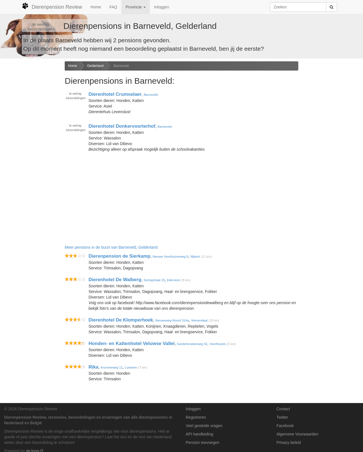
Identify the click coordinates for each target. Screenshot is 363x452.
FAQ (113, 7)
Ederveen (173, 280)
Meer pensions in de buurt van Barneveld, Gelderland (111, 247)
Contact (283, 409)
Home (95, 7)
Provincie (135, 7)
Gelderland (95, 66)
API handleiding (199, 434)
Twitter (282, 417)
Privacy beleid (288, 442)
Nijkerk (195, 256)
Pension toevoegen (202, 442)
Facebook (285, 425)
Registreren (196, 417)
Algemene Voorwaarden (297, 434)
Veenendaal (199, 320)
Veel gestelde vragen (204, 425)
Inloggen (161, 7)
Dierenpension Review (52, 6)
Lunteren (131, 367)
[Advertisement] (30, 150)
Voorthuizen (218, 344)
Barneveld (121, 66)
